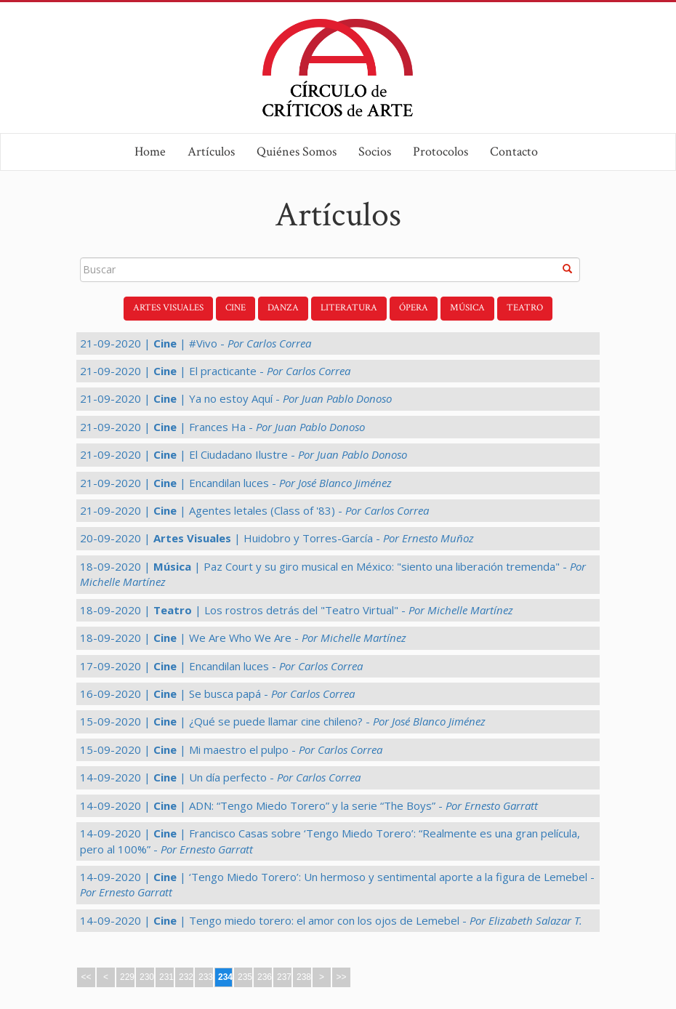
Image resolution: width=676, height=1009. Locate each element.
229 (127, 977)
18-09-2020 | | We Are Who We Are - (243, 637)
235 (245, 977)
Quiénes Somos (297, 151)
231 (166, 977)
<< (86, 977)
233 (205, 977)
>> (341, 977)
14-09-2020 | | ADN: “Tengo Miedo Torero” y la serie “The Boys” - (309, 805)
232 (186, 977)
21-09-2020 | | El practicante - (215, 370)
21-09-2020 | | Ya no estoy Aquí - (236, 398)
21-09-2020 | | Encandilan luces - (236, 482)
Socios (374, 151)
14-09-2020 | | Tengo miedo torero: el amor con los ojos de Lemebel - (331, 920)
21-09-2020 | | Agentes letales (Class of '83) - (254, 510)
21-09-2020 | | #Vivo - (195, 343)
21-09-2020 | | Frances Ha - (222, 426)
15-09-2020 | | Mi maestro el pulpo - (231, 749)
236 (264, 977)
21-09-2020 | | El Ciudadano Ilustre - (243, 454)
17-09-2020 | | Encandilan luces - (221, 666)
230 (147, 977)
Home (150, 151)
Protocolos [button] (440, 151)
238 (304, 977)
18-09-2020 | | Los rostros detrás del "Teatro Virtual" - (296, 610)
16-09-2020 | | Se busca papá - (217, 693)
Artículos (211, 151)
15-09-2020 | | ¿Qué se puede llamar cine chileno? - (283, 721)
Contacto (514, 151)
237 (284, 977)
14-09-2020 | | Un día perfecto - (220, 777)
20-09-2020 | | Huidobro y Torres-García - (277, 538)
